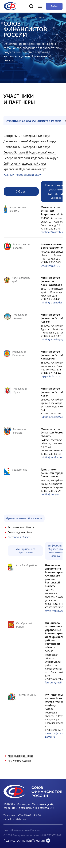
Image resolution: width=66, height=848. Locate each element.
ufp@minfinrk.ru (50, 376)
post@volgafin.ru (50, 265)
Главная (8, 17)
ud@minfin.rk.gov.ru (53, 417)
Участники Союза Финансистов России (33, 121)
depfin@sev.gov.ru (51, 494)
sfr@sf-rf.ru (19, 819)
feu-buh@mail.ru (55, 682)
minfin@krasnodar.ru (53, 302)
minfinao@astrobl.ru (53, 232)
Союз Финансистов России (21, 830)
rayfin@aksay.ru (54, 610)
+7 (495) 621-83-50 (29, 815)
